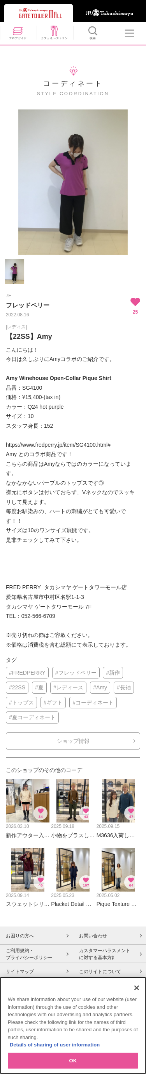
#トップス (21, 702)
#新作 (113, 673)
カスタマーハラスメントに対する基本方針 (104, 954)
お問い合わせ (93, 936)
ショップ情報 (73, 741)
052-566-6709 (38, 616)
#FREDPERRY (27, 673)
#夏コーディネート (32, 717)
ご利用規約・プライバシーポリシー (29, 954)
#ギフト (53, 702)
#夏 (39, 687)
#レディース (68, 687)
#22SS (17, 687)
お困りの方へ (20, 936)
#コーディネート (93, 702)
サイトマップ (20, 971)
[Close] (136, 990)
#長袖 (124, 687)
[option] (73, 182)
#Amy (100, 687)
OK (73, 1063)
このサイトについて (100, 971)
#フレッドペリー (76, 673)
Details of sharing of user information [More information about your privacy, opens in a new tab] (55, 1047)
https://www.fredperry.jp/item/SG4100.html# (58, 445)
